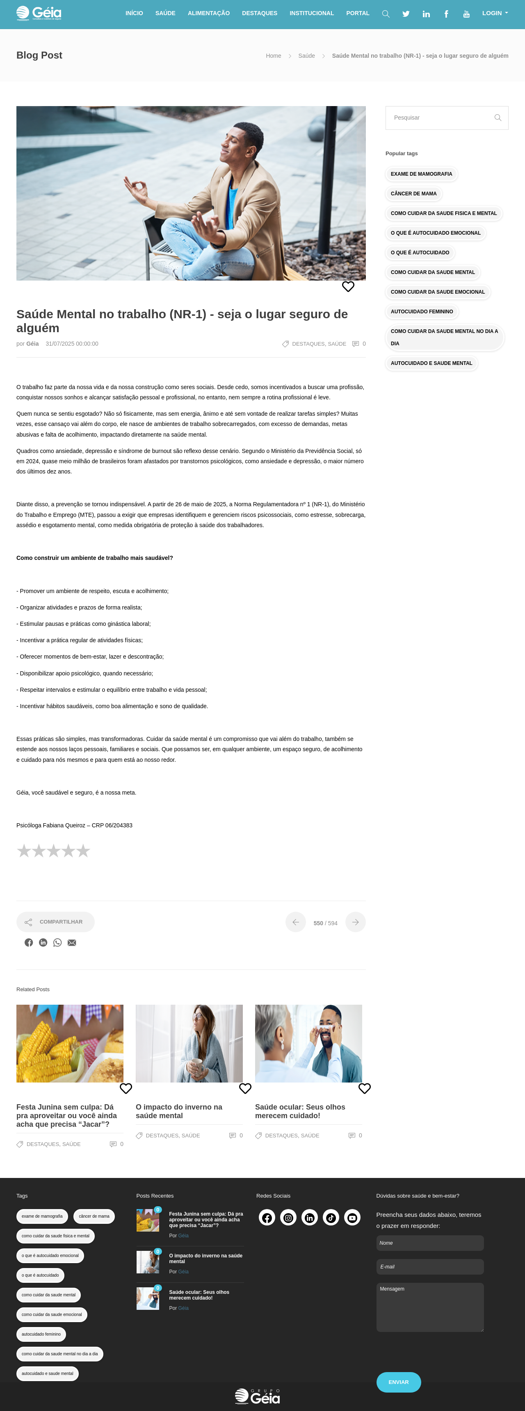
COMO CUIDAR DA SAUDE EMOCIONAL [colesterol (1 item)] (438, 292)
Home (273, 55)
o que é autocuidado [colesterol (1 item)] (40, 1275)
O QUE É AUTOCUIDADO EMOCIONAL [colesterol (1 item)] (436, 233)
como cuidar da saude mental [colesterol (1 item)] (48, 1295)
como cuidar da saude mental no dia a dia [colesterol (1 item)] (60, 1354)
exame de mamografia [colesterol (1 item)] (42, 1216)
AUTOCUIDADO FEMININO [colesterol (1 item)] (422, 312)
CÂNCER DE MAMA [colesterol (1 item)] (414, 194)
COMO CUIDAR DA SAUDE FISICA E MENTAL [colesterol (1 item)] (444, 213)
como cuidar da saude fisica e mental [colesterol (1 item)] (55, 1236)
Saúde (307, 55)
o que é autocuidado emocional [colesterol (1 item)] (50, 1255)
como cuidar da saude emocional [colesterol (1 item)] (52, 1314)
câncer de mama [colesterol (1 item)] (94, 1216)
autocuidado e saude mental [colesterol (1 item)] (47, 1373)
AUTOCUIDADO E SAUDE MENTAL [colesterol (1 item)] (431, 363)
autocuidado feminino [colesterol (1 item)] (41, 1334)
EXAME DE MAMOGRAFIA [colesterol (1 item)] (421, 174)
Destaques (308, 344)
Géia (33, 343)
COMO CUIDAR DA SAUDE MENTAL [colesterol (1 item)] (433, 272)
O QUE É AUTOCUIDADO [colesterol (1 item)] (420, 253)
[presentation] (439, 1356)
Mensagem (430, 1307)
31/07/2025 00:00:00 (72, 343)
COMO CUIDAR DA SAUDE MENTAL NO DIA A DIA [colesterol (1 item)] (444, 337)
